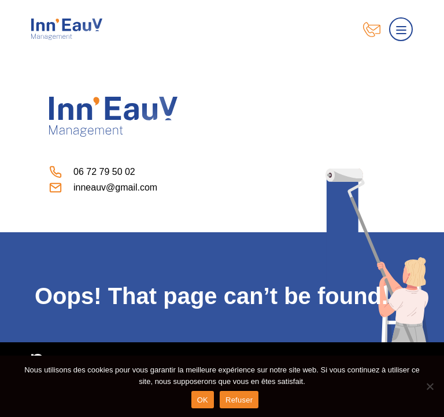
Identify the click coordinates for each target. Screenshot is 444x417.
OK (202, 400)
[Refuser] (429, 386)
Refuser (239, 400)
